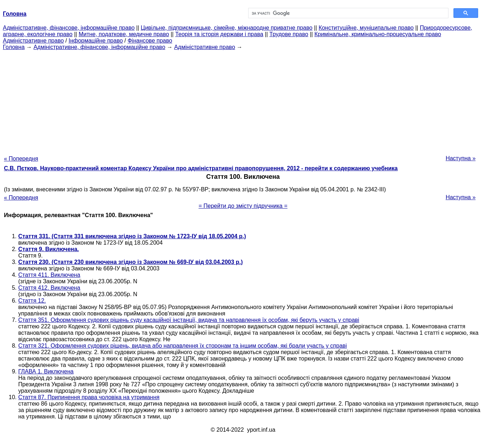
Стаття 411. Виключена (49, 275)
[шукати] (348, 13)
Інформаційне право (96, 41)
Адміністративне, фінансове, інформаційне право (68, 28)
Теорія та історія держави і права (219, 34)
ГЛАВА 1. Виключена (46, 371)
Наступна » (461, 158)
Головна (14, 47)
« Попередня (21, 159)
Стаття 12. (32, 301)
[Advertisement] (243, 100)
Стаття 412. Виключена (49, 288)
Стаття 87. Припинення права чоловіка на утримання (88, 397)
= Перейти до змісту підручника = (243, 206)
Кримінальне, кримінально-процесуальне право (377, 34)
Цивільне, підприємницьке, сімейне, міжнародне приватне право (227, 28)
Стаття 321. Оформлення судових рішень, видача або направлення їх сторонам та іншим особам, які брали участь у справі (182, 346)
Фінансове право (150, 41)
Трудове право (288, 34)
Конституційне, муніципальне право (366, 28)
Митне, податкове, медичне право (124, 34)
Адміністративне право (33, 41)
